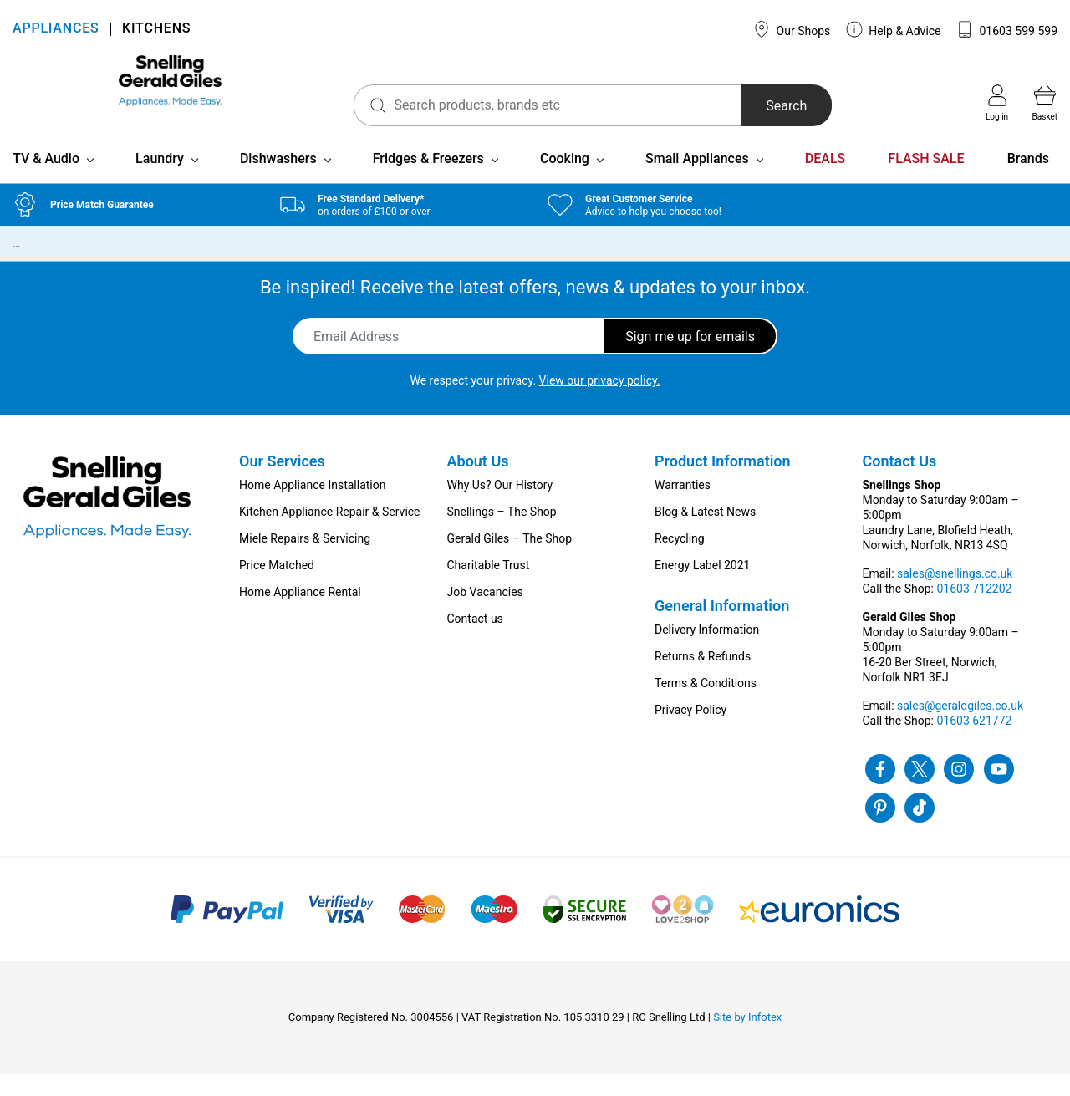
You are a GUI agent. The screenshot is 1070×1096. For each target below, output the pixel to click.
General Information (722, 627)
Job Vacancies (485, 613)
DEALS (825, 180)
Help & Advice (893, 29)
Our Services (282, 483)
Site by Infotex (747, 1038)
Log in (997, 102)
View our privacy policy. (599, 402)
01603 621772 (973, 742)
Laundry (159, 180)
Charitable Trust (488, 587)
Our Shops (791, 29)
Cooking (564, 180)
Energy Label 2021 (702, 587)
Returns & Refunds (703, 678)
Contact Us (900, 483)
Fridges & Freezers (428, 180)
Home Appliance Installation (312, 506)
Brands (1028, 180)
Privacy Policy (690, 731)
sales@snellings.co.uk (954, 595)
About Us (478, 483)
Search (734, 106)
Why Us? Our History (500, 506)
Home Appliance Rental (300, 613)
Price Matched (276, 587)
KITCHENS (156, 29)
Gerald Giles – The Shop (510, 560)
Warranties (683, 506)
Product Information (723, 483)
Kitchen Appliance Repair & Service (329, 533)
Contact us (475, 640)
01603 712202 (973, 610)
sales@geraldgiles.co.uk (960, 727)
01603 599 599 (1006, 29)
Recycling (680, 560)
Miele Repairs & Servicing (304, 560)
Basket (1044, 102)
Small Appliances (697, 180)
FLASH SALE (926, 180)
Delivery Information (707, 651)
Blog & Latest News (705, 533)
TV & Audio (46, 180)
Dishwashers (278, 180)
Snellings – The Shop (502, 533)
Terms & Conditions (706, 704)
